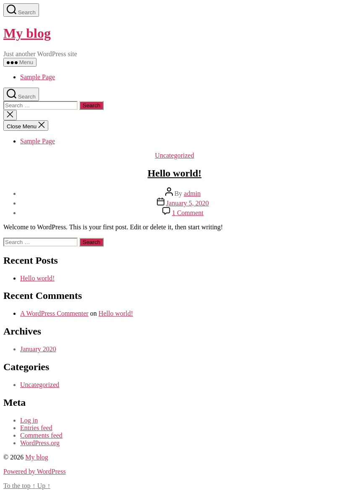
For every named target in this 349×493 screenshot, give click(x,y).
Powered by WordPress (34, 471)
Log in (29, 420)
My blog (27, 33)
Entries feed (36, 427)
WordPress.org (40, 442)
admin (192, 193)
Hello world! (175, 173)
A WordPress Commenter (54, 313)
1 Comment (187, 212)
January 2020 (38, 349)
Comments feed (41, 435)
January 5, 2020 (187, 203)
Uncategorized (174, 155)
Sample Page (37, 76)
